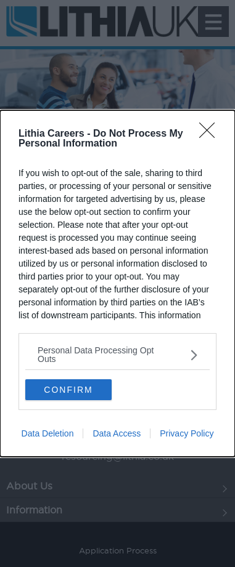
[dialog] (117, 283)
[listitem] (117, 354)
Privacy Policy (186, 433)
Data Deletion (48, 433)
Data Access (117, 433)
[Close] (211, 134)
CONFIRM (68, 389)
